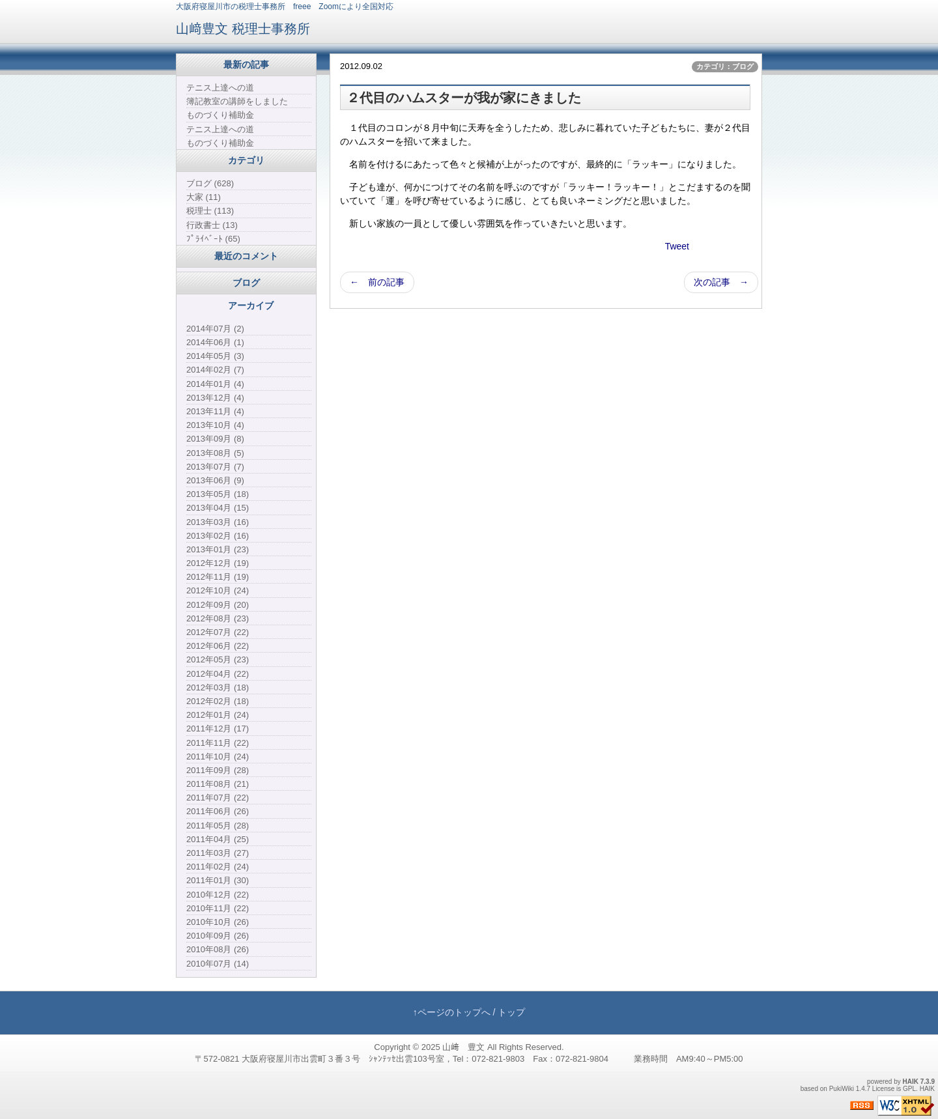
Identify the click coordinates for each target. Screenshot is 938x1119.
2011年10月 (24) (217, 756)
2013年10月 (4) (215, 425)
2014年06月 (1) (215, 342)
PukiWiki (841, 1088)
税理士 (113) (210, 211)
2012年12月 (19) (217, 563)
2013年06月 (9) (215, 480)
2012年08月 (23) (217, 618)
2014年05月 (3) (215, 356)
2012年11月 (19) (217, 577)
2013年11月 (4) (215, 411)
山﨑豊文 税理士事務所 (243, 28)
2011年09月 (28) (217, 770)
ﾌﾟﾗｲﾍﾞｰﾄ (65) (213, 239)
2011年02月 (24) (217, 866)
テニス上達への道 (220, 87)
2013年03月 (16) (217, 522)
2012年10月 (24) (217, 590)
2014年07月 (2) (215, 328)
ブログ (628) (210, 183)
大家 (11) (203, 197)
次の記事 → (721, 282)
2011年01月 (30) (217, 880)
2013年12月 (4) (215, 398)
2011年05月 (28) (217, 825)
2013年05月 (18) (217, 494)
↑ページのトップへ (451, 1012)
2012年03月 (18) (217, 687)
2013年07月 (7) (215, 467)
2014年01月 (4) (215, 384)
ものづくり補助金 (220, 115)
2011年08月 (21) (217, 784)
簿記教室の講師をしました (237, 101)
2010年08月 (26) (217, 949)
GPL (909, 1088)
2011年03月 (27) (217, 853)
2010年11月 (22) (217, 908)
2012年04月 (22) (217, 674)
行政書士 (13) (212, 225)
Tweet (677, 246)
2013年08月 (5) (215, 453)
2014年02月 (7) (215, 370)
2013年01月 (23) (217, 549)
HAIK (910, 1081)
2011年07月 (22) (217, 797)
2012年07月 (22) (217, 632)
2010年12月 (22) (217, 894)
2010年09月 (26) (217, 936)
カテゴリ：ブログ (725, 66)
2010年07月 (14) (217, 964)
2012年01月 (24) (217, 715)
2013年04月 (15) (217, 508)
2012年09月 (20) (217, 605)
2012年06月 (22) (217, 646)
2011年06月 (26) (217, 811)
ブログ (246, 282)
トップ (511, 1012)
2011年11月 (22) (217, 743)
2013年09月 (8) (215, 439)
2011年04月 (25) (217, 839)
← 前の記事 (377, 282)
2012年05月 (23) (217, 659)
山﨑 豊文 (463, 1047)
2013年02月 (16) (217, 536)
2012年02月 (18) (217, 701)
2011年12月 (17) (217, 728)
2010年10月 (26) (217, 922)
